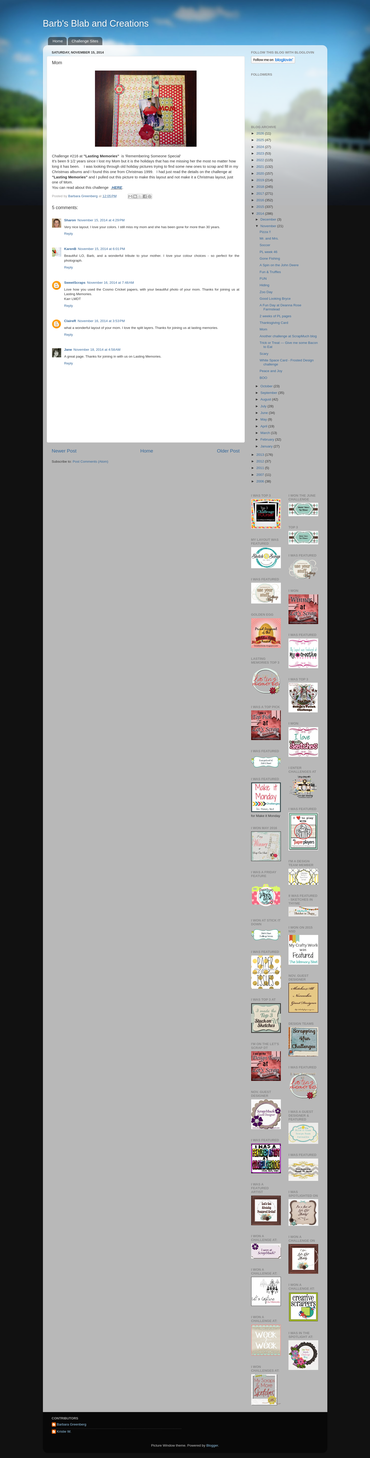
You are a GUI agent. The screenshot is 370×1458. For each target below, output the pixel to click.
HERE (116, 188)
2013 (260, 455)
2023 (260, 153)
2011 (260, 468)
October (267, 386)
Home (58, 41)
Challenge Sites (85, 41)
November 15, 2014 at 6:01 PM (101, 249)
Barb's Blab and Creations (96, 23)
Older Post (228, 451)
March (266, 433)
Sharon (70, 220)
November (269, 226)
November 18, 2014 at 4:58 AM (96, 349)
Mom (263, 329)
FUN (263, 278)
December (269, 219)
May (264, 419)
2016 (260, 200)
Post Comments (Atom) (90, 461)
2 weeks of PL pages (275, 316)
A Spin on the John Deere (279, 265)
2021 (260, 167)
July (264, 406)
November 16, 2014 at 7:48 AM (110, 282)
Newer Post (64, 451)
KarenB (70, 249)
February (268, 439)
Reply (68, 234)
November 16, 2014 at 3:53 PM (101, 321)
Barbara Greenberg (71, 1424)
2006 (260, 481)
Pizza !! (265, 232)
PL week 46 (268, 252)
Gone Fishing (270, 258)
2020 (260, 173)
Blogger (212, 1445)
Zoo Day (266, 292)
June (265, 413)
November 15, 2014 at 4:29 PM (101, 220)
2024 (260, 147)
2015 (260, 207)
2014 (260, 213)
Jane (68, 349)
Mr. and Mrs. (269, 238)
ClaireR (70, 321)
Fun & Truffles (270, 272)
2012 (260, 461)
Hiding (264, 285)
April (264, 426)
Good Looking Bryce (275, 298)
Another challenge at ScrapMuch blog (288, 336)
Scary (264, 354)
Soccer (265, 245)
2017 (260, 193)
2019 (260, 180)
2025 (260, 140)
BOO (263, 378)
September (269, 393)
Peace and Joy (271, 371)
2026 (260, 133)
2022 (260, 160)
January (267, 446)
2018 (260, 187)
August (266, 399)
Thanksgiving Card (274, 323)
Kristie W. (64, 1431)
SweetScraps (75, 282)
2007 (260, 475)
